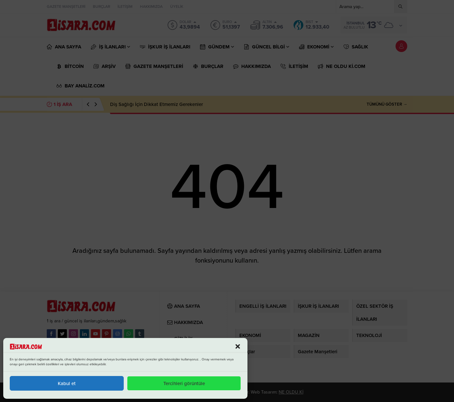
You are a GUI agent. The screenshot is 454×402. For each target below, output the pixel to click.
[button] (237, 346)
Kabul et (67, 383)
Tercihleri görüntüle (184, 383)
